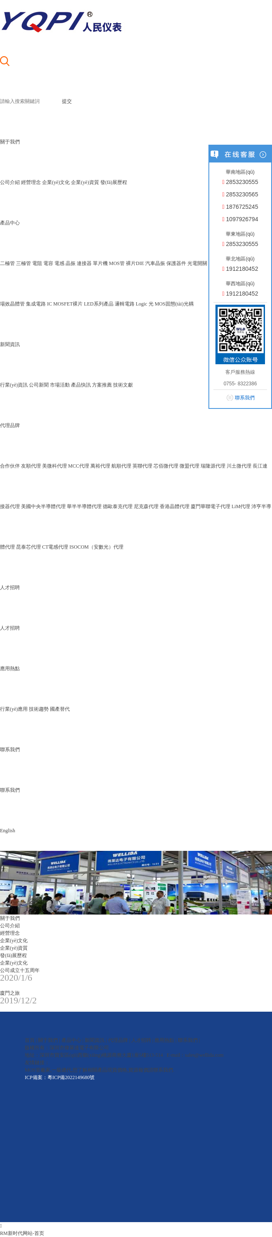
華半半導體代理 (84, 506)
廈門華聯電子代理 (210, 506)
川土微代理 (239, 466)
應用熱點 (164, 1040)
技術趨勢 (39, 709)
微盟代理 (189, 466)
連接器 (84, 263)
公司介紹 (10, 182)
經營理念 (31, 182)
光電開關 (197, 263)
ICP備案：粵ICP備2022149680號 (60, 1077)
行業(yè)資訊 (14, 385)
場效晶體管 (12, 304)
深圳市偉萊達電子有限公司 (79, 1048)
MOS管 (117, 263)
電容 (48, 263)
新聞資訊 (94, 1040)
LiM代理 (241, 506)
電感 (59, 263)
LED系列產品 (98, 304)
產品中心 (71, 1040)
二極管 (7, 263)
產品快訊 (81, 385)
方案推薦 (102, 385)
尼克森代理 (146, 506)
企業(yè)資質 (85, 182)
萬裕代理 (100, 466)
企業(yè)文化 (56, 182)
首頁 (30, 1040)
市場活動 (60, 385)
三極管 (23, 263)
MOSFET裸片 (68, 304)
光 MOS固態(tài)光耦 (171, 304)
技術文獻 (123, 385)
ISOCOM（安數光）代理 (96, 547)
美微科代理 (54, 466)
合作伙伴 (10, 466)
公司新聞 (39, 385)
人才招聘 (10, 628)
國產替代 (60, 709)
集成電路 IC (39, 304)
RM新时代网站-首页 (22, 1233)
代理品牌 (118, 1040)
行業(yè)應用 (14, 709)
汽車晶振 (155, 263)
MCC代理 (78, 466)
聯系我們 (10, 790)
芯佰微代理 (166, 466)
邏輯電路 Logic (131, 304)
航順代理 (121, 466)
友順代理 (31, 466)
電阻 (37, 263)
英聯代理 (142, 466)
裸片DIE (135, 263)
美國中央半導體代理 (43, 506)
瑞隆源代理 (213, 466)
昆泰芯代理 (28, 547)
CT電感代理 (55, 547)
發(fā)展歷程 (113, 182)
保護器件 (176, 263)
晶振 (71, 263)
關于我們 (48, 1040)
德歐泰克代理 (117, 506)
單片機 (100, 263)
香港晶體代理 (174, 506)
